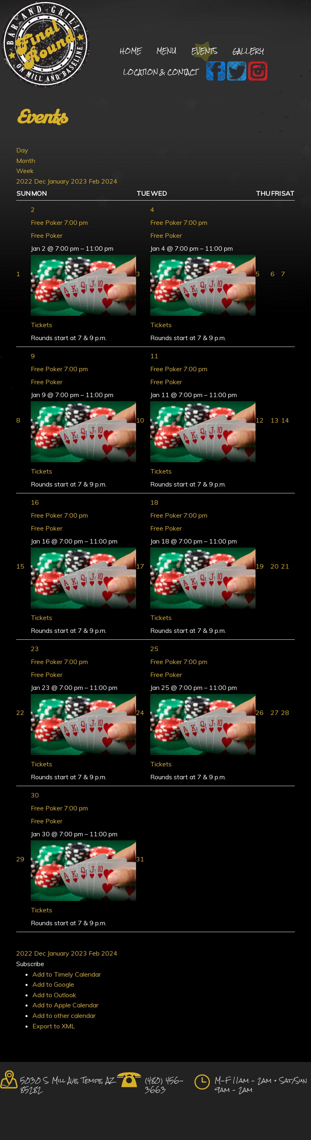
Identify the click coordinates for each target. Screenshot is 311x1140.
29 (20, 859)
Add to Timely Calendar (66, 974)
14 (285, 420)
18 (154, 502)
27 (275, 713)
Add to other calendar (64, 1015)
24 (140, 713)
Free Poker (46, 235)
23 (35, 649)
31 (140, 859)
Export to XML (53, 1026)
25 (154, 649)
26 (260, 713)
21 (285, 566)
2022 (25, 181)
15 (20, 566)
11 (154, 356)
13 (275, 420)
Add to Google (53, 984)
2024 (109, 181)
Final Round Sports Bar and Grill (45, 45)
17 (140, 566)
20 (275, 566)
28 (285, 713)
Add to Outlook (54, 995)
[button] (30, 964)
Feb (95, 181)
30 (35, 795)
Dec (40, 181)
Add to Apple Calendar (65, 1005)
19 (260, 566)
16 (35, 502)
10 (140, 420)
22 (20, 713)
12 (260, 420)
